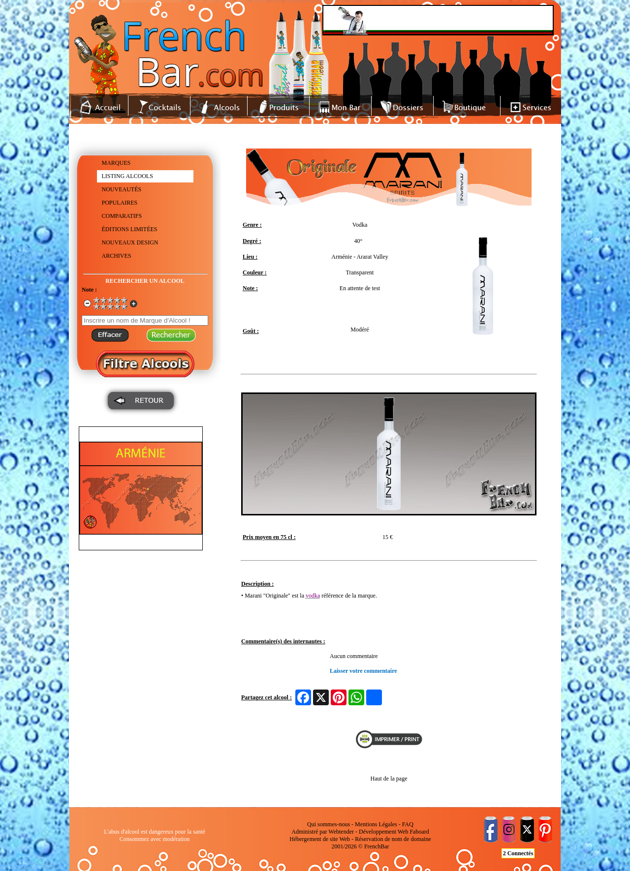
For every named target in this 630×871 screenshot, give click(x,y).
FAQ (407, 824)
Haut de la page (389, 778)
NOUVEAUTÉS (122, 189)
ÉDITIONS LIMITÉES (130, 229)
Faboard (419, 831)
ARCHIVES (116, 255)
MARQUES (116, 162)
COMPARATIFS (122, 215)
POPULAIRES (120, 202)
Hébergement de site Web (319, 839)
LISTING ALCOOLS (127, 176)
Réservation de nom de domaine (393, 839)
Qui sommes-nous (328, 824)
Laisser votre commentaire (363, 670)
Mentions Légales (376, 824)
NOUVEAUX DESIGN (130, 242)
